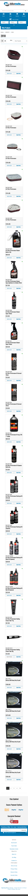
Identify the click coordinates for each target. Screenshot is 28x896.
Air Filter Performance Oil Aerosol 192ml (13, 374)
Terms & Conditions (20, 832)
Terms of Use (14, 865)
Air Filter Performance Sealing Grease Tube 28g (13, 650)
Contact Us (14, 860)
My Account (14, 842)
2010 (12, 32)
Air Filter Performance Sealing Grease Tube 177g (13, 619)
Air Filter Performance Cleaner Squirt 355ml (13, 312)
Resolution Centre (14, 849)
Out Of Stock (9, 657)
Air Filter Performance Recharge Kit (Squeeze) (14, 527)
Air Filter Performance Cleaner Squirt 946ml (13, 343)
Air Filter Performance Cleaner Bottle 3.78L (13, 251)
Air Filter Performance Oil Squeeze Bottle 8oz (14, 466)
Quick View (18, 73)
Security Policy (14, 875)
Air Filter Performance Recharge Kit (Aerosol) (14, 497)
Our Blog (14, 857)
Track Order (14, 845)
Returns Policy (14, 872)
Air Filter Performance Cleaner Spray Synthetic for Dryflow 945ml (14, 282)
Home (2, 32)
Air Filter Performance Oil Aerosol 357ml (13, 405)
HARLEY (7, 32)
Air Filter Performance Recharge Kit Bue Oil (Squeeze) (14, 589)
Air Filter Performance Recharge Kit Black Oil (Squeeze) (14, 558)
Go (14, 25)
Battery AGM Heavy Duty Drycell (13, 680)
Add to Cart (9, 73)
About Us (14, 854)
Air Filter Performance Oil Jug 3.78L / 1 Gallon (14, 435)
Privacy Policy (24, 834)
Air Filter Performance (11, 66)
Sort (11, 40)
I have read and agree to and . (15, 833)
